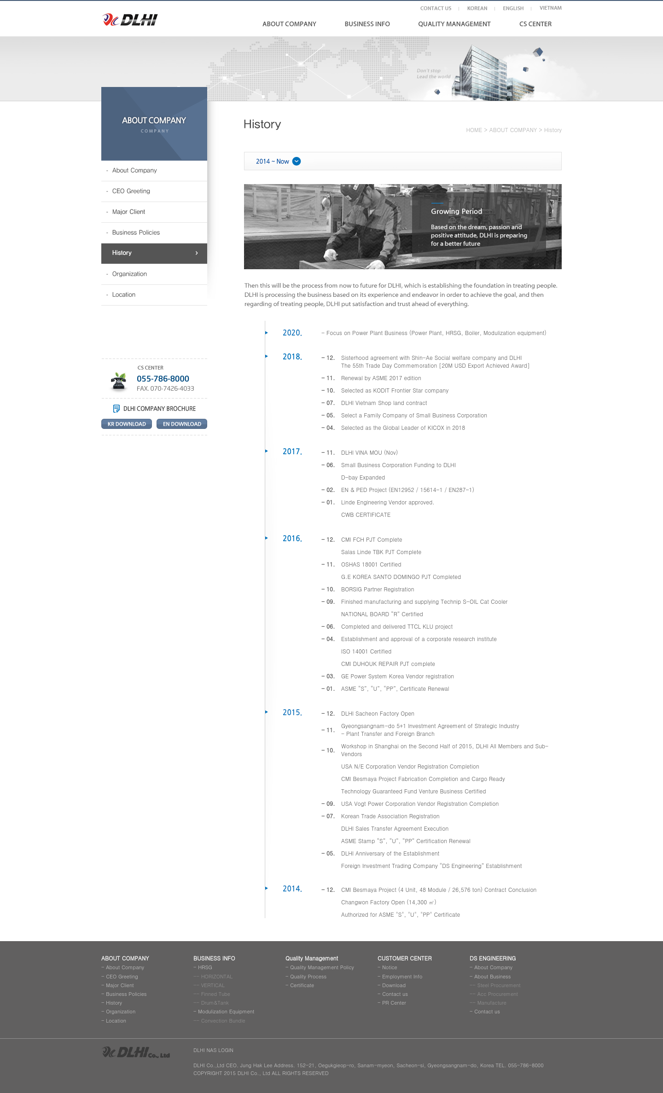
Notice (389, 967)
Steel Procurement (499, 985)
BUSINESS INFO (214, 958)
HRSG (205, 967)
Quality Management (311, 958)
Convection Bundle (223, 1020)
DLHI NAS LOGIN (213, 1050)
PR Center (394, 1002)
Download (394, 985)
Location (116, 1020)
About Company (125, 967)
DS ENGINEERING (493, 958)
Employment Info (402, 976)
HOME (474, 129)
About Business (492, 976)
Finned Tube (215, 993)
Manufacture (491, 1002)
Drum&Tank (215, 1002)
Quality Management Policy (322, 967)
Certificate (302, 985)
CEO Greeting (122, 976)
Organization (120, 1011)
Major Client (120, 985)
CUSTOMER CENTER (404, 958)
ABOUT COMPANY (513, 129)
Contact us (395, 993)
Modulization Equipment (226, 1011)
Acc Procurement (497, 993)
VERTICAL (213, 985)
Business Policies (126, 993)
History (114, 1002)
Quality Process (308, 976)
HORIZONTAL (217, 976)
